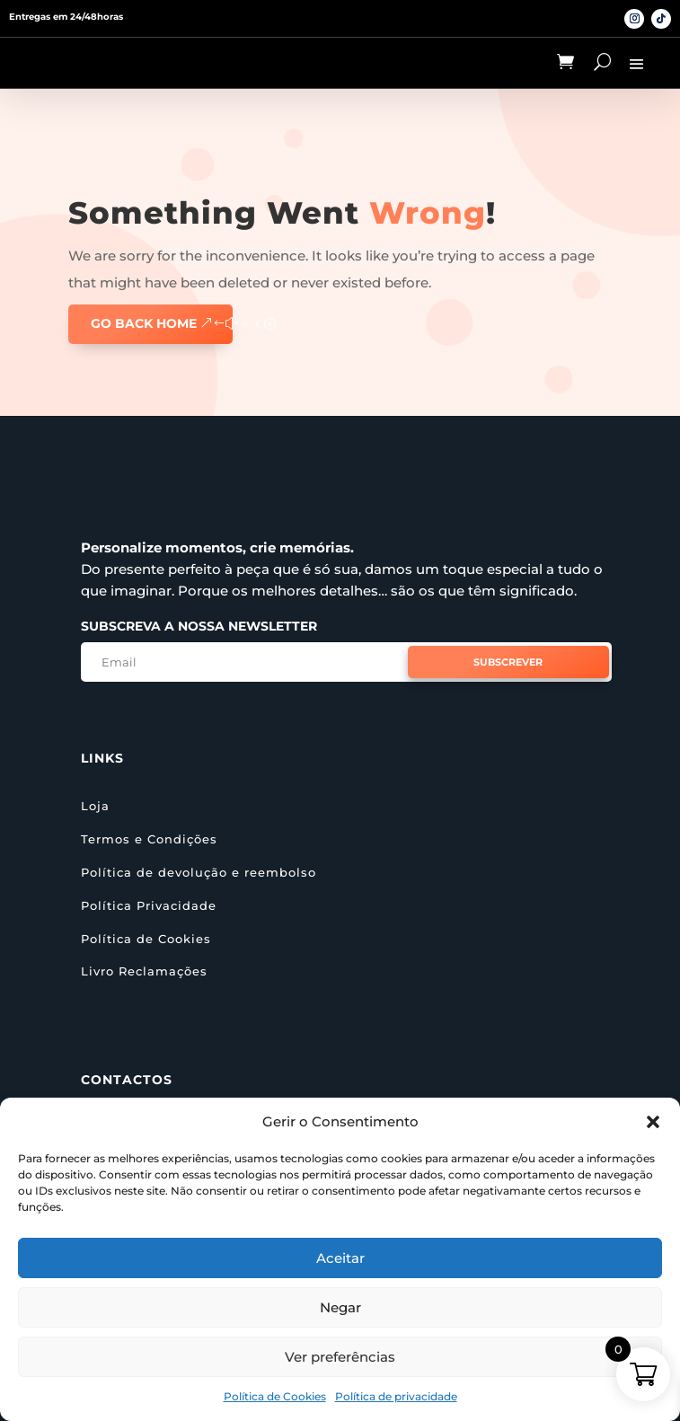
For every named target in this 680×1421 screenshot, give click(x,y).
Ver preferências (340, 1356)
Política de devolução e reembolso (198, 872)
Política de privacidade (396, 1396)
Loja (95, 806)
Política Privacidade (148, 905)
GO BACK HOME (144, 323)
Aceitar (340, 1258)
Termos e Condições (149, 839)
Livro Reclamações (144, 971)
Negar (340, 1307)
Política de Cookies (275, 1396)
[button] (653, 1122)
